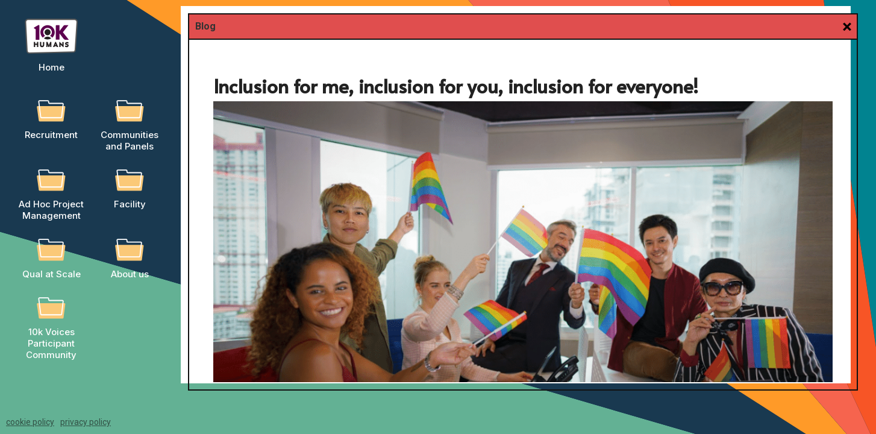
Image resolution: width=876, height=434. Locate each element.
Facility (130, 204)
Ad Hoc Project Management (51, 209)
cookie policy (30, 422)
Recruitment (51, 134)
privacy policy (85, 422)
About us (130, 274)
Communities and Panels (129, 140)
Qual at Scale (51, 274)
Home (51, 67)
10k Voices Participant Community (51, 343)
